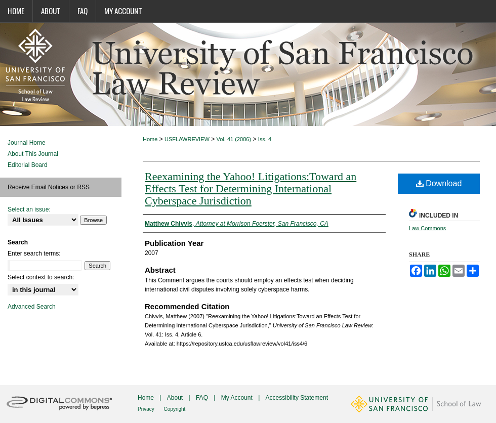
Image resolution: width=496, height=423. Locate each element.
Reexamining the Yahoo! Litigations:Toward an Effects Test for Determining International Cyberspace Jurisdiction (250, 188)
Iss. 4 (264, 139)
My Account (237, 397)
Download (439, 183)
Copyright (175, 409)
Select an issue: (29, 209)
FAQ (203, 397)
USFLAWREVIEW (187, 139)
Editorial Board (28, 164)
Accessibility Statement (297, 397)
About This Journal (33, 153)
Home (150, 139)
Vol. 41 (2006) (234, 139)
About (176, 397)
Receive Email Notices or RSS (49, 187)
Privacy (147, 409)
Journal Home (27, 142)
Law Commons (427, 228)
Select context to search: (41, 277)
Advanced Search (32, 306)
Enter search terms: (34, 253)
